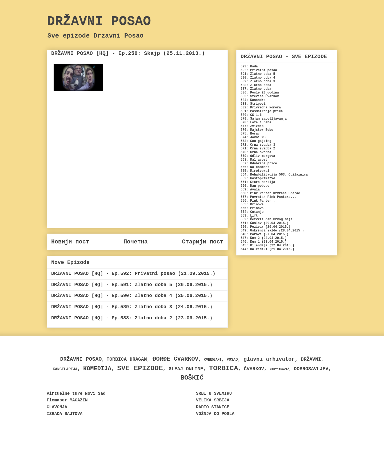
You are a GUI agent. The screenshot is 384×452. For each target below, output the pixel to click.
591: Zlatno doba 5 (258, 74)
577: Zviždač (252, 126)
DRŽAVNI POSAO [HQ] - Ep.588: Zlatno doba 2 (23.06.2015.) (132, 318)
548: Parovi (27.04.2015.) (265, 234)
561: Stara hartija (258, 182)
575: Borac (250, 134)
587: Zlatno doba (256, 89)
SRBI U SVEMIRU (214, 393)
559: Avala (250, 190)
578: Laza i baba (256, 122)
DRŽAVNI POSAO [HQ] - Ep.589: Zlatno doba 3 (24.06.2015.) (132, 307)
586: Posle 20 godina (260, 93)
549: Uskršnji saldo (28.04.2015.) (272, 231)
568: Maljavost (254, 160)
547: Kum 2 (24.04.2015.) (264, 238)
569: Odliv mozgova (258, 156)
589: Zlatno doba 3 (258, 81)
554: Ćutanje (252, 212)
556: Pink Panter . (258, 201)
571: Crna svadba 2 (258, 148)
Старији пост (202, 242)
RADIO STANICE (212, 407)
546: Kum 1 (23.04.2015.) (264, 242)
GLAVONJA (57, 407)
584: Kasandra (253, 100)
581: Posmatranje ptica (262, 111)
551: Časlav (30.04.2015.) (265, 223)
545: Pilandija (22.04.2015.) (267, 245)
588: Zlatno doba (256, 85)
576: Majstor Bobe (257, 130)
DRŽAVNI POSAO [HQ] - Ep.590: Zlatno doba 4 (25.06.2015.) (132, 295)
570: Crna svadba (256, 152)
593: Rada (249, 66)
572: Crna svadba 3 (258, 145)
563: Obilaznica (293, 175)
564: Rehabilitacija (259, 175)
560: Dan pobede (255, 186)
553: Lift (249, 216)
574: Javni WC (253, 137)
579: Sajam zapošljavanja (264, 119)
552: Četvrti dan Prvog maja (266, 219)
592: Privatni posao (259, 70)
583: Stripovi (253, 104)
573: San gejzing (256, 141)
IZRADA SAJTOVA (64, 414)
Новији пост (70, 242)
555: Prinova (252, 204)
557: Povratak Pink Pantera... (268, 197)
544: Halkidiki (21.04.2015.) (267, 249)
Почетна (135, 242)
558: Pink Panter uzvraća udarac (270, 193)
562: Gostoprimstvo (258, 178)
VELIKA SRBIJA (212, 400)
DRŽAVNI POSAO (99, 21)
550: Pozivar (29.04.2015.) (265, 227)
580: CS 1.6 (251, 115)
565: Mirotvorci (255, 171)
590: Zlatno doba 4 (258, 78)
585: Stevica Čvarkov (260, 96)
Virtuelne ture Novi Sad (76, 393)
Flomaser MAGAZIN (67, 400)
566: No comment (255, 167)
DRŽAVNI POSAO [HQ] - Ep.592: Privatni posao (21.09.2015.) (133, 273)
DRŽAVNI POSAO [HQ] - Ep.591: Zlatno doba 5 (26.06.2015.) (132, 284)
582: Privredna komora (261, 107)
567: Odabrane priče (259, 163)
